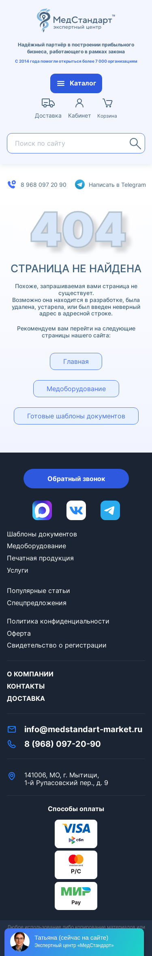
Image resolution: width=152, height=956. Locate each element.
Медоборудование (76, 389)
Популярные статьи (38, 590)
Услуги (17, 570)
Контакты (26, 686)
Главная (76, 361)
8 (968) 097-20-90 (62, 744)
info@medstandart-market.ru (83, 729)
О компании (30, 674)
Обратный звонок (76, 479)
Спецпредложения (36, 603)
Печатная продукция (40, 558)
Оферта (19, 633)
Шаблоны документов (42, 534)
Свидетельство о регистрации (57, 645)
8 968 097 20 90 (43, 184)
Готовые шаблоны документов (76, 416)
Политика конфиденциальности (58, 621)
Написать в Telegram (117, 184)
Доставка (26, 698)
